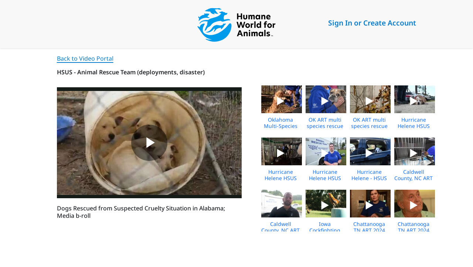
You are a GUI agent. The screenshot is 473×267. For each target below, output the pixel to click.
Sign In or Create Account (372, 23)
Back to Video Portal (85, 58)
